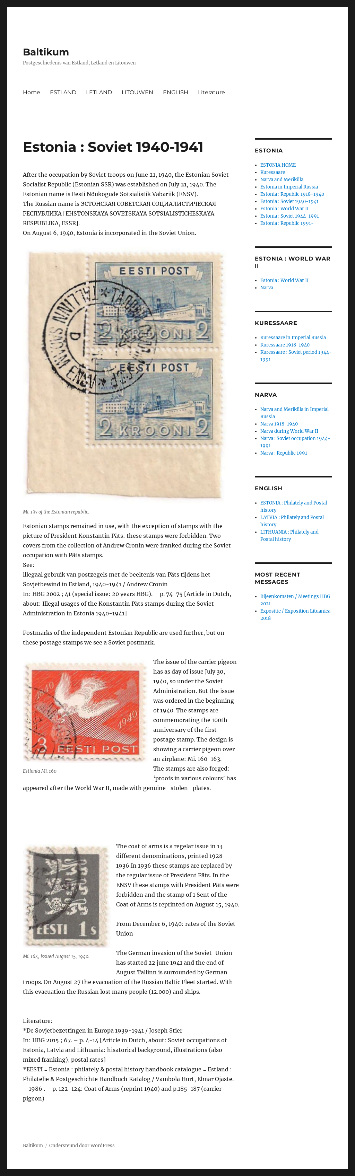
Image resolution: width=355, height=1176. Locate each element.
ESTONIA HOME (278, 165)
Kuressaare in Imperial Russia (293, 338)
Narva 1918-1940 (279, 424)
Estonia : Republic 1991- (287, 223)
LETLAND (99, 92)
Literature (211, 92)
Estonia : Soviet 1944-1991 (289, 216)
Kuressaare (272, 172)
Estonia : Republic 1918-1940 (292, 194)
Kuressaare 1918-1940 (285, 345)
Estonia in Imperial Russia (289, 187)
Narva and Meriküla (281, 180)
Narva (266, 288)
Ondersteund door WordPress (82, 1146)
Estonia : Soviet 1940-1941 (289, 201)
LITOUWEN (137, 92)
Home (31, 92)
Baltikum (46, 52)
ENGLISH (175, 92)
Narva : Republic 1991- (285, 453)
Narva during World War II (289, 431)
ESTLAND (63, 92)
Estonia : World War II (284, 209)
